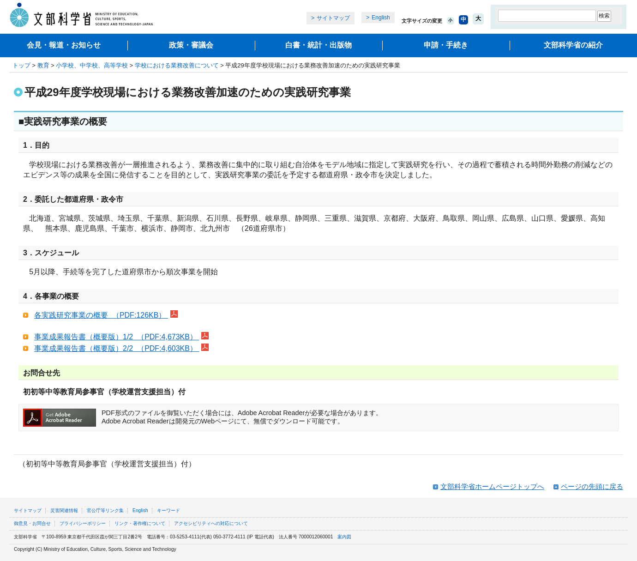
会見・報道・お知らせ (64, 45)
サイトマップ (333, 18)
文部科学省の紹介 (573, 45)
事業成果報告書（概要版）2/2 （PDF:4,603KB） (116, 348)
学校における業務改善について (177, 65)
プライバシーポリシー (83, 523)
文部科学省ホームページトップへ (492, 486)
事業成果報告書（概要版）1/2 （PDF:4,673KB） (116, 337)
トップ (21, 65)
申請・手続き (446, 45)
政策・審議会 (191, 45)
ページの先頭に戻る (592, 486)
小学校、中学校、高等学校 (92, 65)
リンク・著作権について (139, 523)
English (381, 17)
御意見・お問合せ (32, 523)
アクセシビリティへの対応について (211, 523)
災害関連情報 (64, 510)
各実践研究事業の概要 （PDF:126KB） (101, 315)
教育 (43, 65)
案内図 (344, 536)
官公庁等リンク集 (105, 510)
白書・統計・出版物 (318, 45)
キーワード (168, 510)
